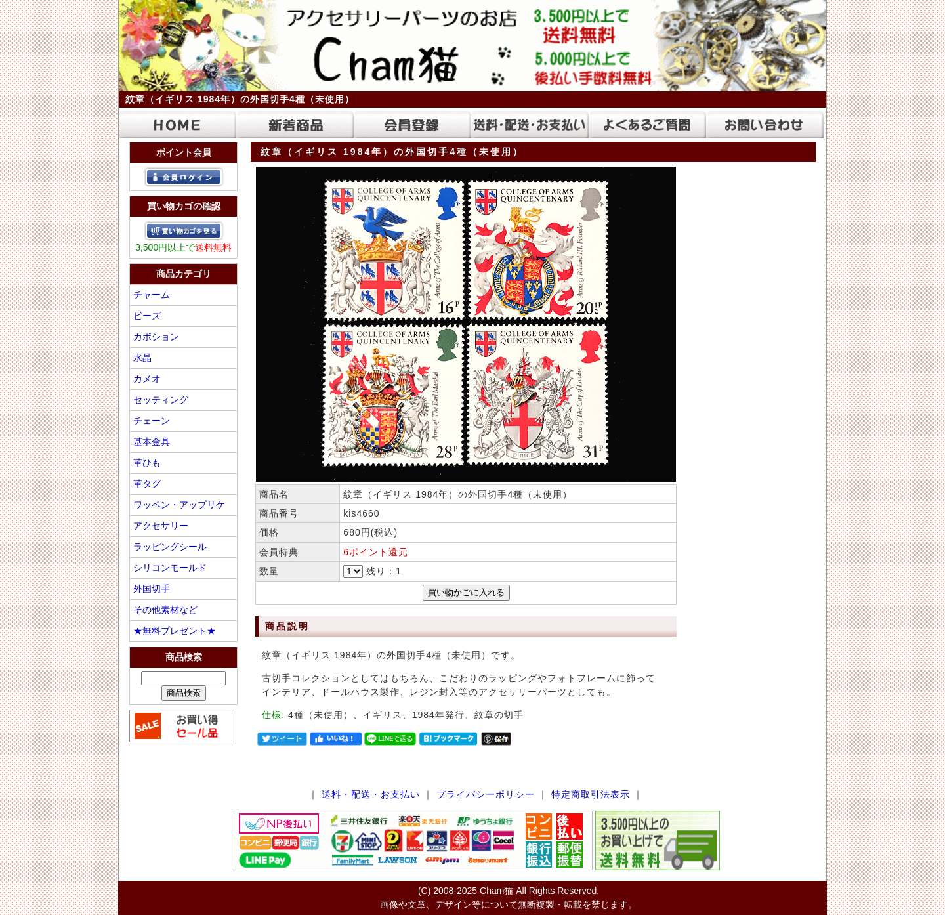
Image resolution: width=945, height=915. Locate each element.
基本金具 (151, 441)
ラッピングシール (170, 547)
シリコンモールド (170, 568)
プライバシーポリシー (485, 794)
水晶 (142, 357)
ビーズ (147, 315)
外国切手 (151, 589)
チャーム (151, 294)
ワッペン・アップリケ (179, 505)
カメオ (147, 378)
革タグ (147, 484)
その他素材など (165, 610)
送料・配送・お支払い (371, 794)
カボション (156, 336)
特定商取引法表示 (590, 794)
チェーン (151, 420)
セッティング (160, 399)
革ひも (147, 463)
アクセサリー (160, 526)
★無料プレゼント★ (174, 631)
